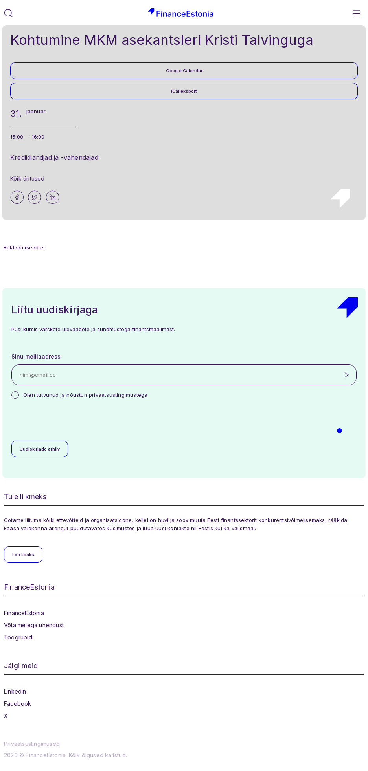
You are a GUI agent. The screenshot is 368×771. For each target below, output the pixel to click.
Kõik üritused (27, 178)
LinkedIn (15, 691)
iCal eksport (184, 91)
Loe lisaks (23, 554)
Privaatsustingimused (32, 743)
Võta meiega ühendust (34, 625)
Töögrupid (18, 637)
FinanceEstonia (24, 613)
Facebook (17, 703)
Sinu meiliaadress (36, 356)
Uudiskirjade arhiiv (40, 449)
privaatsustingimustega (118, 395)
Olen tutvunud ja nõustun (85, 395)
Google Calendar (184, 70)
